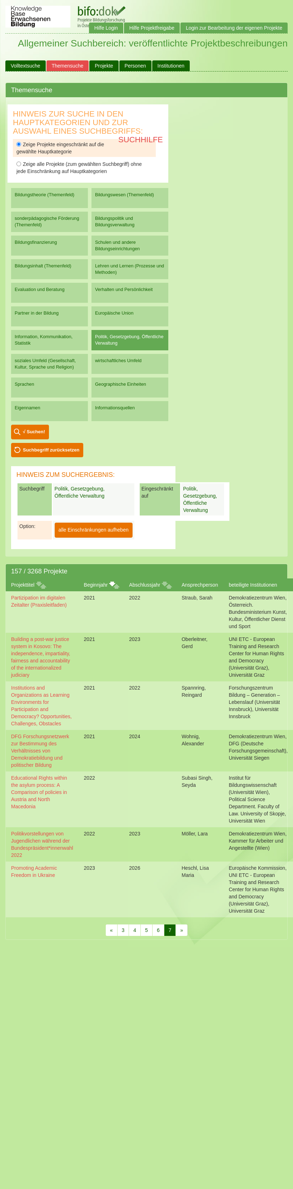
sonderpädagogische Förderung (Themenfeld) (47, 221)
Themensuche (68, 66)
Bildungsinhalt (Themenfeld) (43, 265)
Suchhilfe (140, 139)
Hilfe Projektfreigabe (151, 28)
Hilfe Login (106, 28)
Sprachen (24, 384)
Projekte (104, 66)
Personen (135, 66)
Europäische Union (114, 313)
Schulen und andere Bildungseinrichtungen (117, 245)
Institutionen (171, 66)
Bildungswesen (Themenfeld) (124, 194)
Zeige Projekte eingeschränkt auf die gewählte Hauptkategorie (60, 148)
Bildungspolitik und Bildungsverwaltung (114, 221)
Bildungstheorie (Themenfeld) (44, 194)
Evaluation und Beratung (39, 289)
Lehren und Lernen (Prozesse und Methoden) (129, 269)
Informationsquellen (115, 407)
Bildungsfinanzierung (36, 242)
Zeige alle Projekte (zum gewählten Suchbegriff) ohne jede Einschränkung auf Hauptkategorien (79, 167)
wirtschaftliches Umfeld (118, 360)
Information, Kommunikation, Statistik (44, 340)
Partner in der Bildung (37, 313)
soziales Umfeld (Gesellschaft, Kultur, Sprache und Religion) (45, 364)
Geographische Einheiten (120, 384)
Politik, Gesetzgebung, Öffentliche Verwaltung (129, 340)
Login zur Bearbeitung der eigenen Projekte (234, 28)
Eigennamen (27, 407)
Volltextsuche (25, 66)
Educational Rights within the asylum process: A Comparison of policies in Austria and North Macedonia (39, 792)
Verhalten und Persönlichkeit (124, 289)
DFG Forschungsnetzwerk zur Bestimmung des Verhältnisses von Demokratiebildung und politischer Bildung (40, 751)
